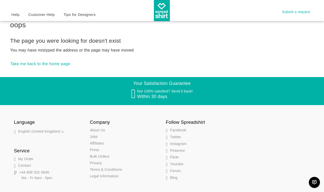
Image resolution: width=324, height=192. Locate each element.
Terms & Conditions (106, 169)
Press (94, 150)
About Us (97, 130)
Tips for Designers (80, 14)
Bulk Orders (99, 156)
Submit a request (296, 12)
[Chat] (314, 182)
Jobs (94, 137)
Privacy (96, 163)
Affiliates (97, 143)
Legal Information (104, 176)
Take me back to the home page (40, 64)
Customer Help (41, 14)
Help (15, 14)
